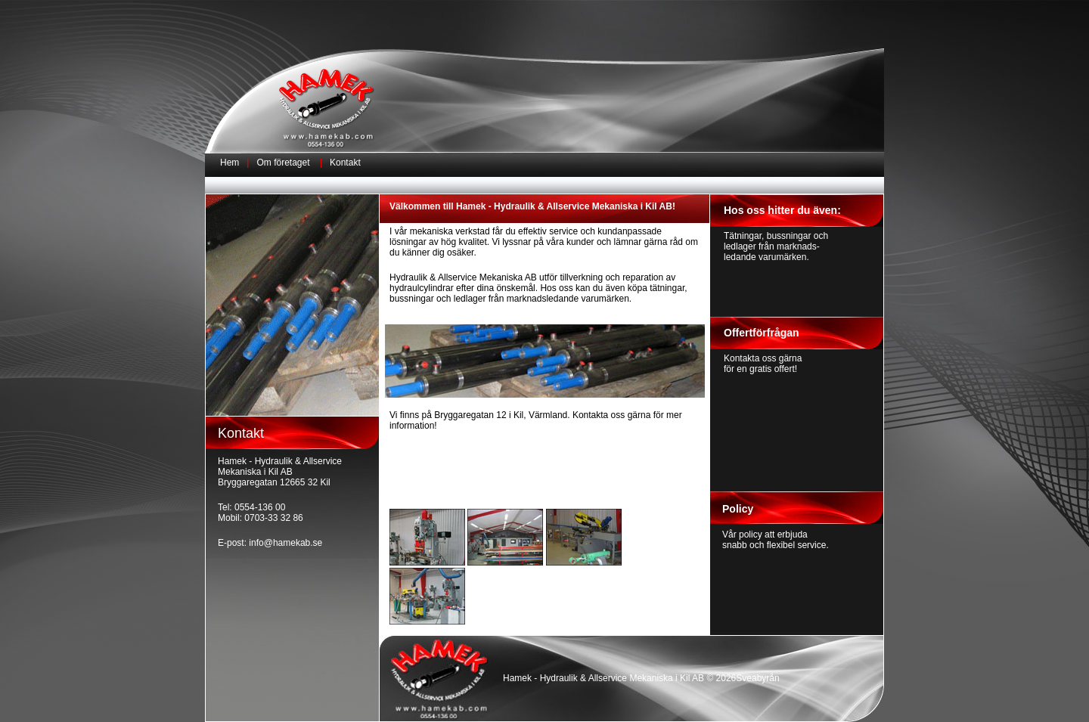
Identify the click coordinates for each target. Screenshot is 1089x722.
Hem (229, 162)
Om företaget (283, 162)
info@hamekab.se (285, 543)
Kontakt (345, 162)
